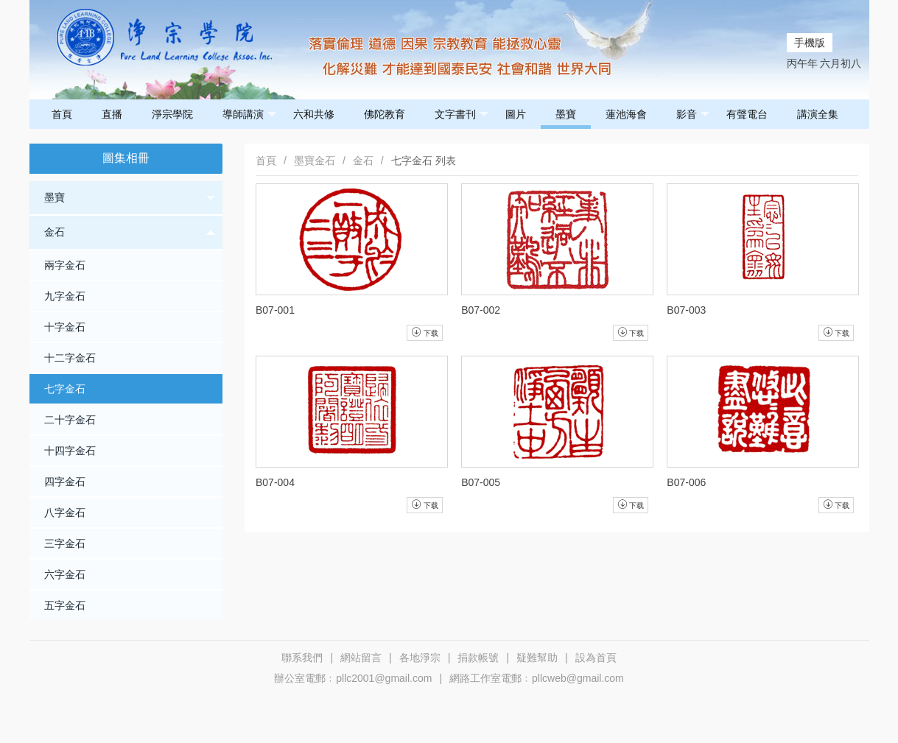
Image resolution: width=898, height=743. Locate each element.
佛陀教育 (384, 114)
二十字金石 (70, 420)
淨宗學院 (172, 114)
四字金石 (64, 481)
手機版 (809, 43)
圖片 (515, 114)
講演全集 (817, 114)
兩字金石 (64, 265)
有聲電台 (747, 114)
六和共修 (313, 114)
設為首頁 (596, 657)
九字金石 (64, 296)
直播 (112, 114)
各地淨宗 (420, 657)
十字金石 (64, 327)
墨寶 (565, 114)
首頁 (62, 114)
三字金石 (64, 543)
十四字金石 (70, 451)
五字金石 (64, 605)
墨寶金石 (314, 160)
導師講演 (249, 114)
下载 (424, 332)
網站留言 (361, 657)
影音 (692, 114)
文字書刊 (461, 114)
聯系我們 (302, 657)
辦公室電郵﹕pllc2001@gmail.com (353, 678)
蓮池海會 (626, 114)
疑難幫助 (537, 657)
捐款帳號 (478, 657)
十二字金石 (70, 358)
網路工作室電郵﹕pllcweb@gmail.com (536, 678)
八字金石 (64, 512)
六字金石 (64, 574)
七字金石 (64, 389)
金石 (130, 232)
